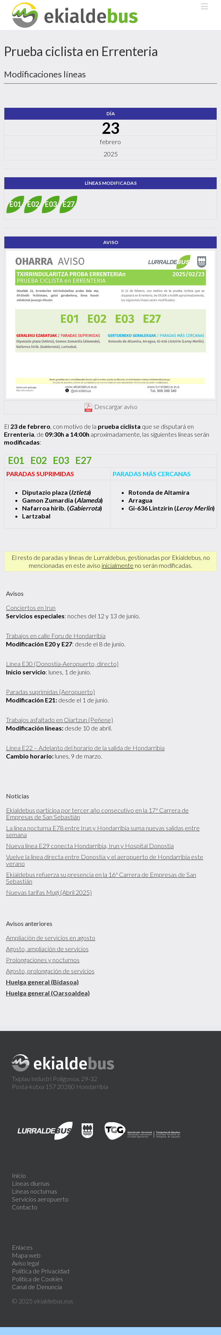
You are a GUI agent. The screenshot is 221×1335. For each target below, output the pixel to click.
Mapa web (26, 1255)
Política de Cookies (37, 1278)
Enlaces (22, 1247)
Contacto (24, 1207)
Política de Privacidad (40, 1271)
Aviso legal (25, 1263)
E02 (33, 204)
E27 (68, 204)
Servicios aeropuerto (40, 1199)
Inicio (19, 1175)
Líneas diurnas (31, 1183)
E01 (15, 204)
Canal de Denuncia (37, 1286)
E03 (51, 204)
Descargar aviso (115, 406)
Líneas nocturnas (34, 1191)
